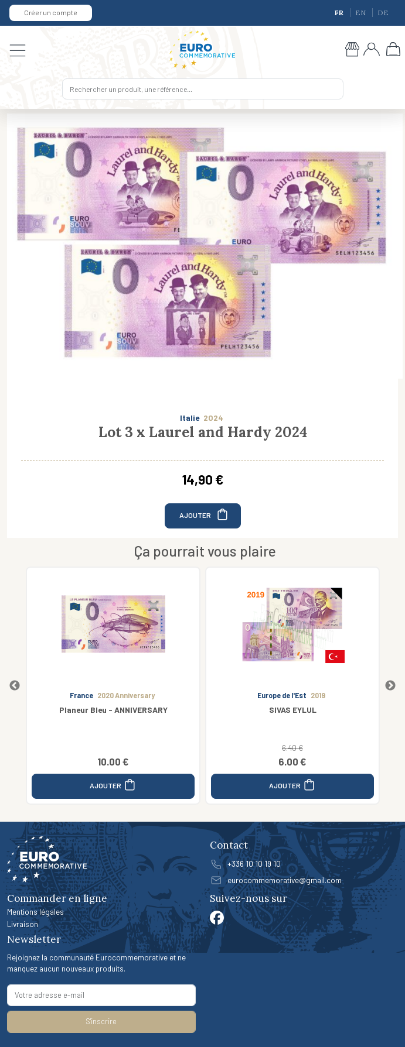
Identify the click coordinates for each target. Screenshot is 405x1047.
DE (383, 12)
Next (390, 686)
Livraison (22, 924)
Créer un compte (50, 12)
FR (340, 12)
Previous (15, 686)
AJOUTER (204, 514)
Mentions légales (35, 911)
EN (361, 12)
